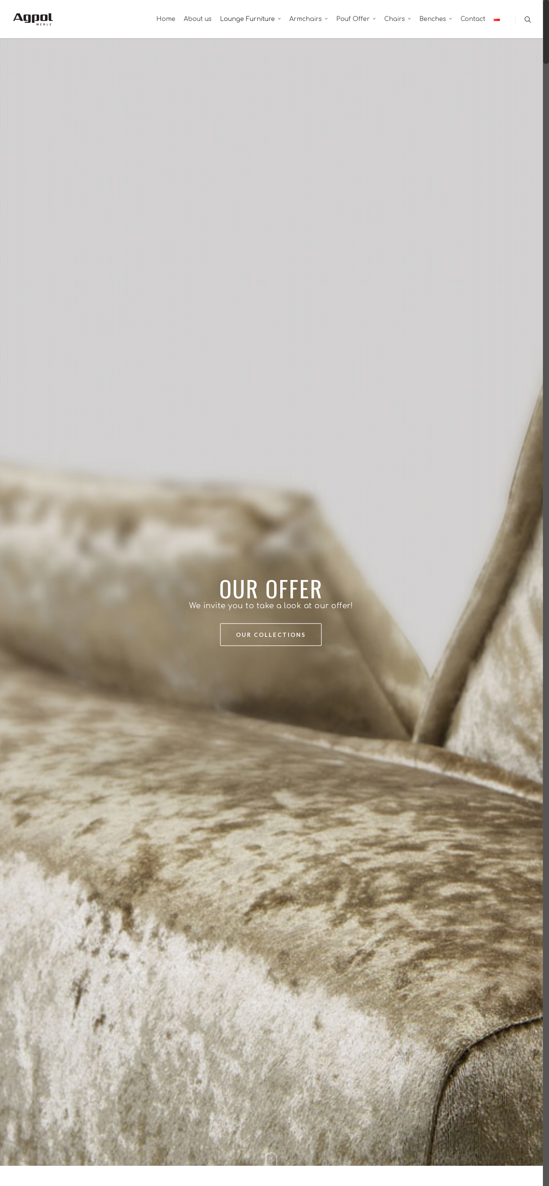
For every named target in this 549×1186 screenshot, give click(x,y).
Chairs (398, 19)
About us (198, 19)
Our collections (271, 634)
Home (165, 19)
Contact (473, 19)
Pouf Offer (356, 19)
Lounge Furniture (251, 19)
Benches (436, 19)
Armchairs (309, 19)
